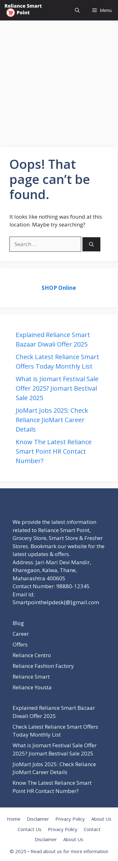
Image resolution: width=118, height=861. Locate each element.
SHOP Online (59, 287)
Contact (92, 829)
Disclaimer (38, 819)
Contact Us (30, 829)
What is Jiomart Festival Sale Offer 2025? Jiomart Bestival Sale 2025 (57, 388)
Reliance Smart (31, 676)
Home (13, 819)
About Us (101, 819)
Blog (18, 623)
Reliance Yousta (32, 687)
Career (21, 633)
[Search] (91, 244)
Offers (20, 644)
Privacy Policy (70, 819)
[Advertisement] (59, 79)
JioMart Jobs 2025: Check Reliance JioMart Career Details (52, 419)
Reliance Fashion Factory (43, 665)
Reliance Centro (32, 655)
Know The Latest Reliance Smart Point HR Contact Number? (54, 451)
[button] (77, 10)
